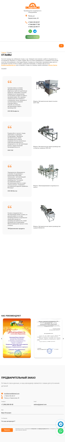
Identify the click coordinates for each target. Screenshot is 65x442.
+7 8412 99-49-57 (9, 396)
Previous (1, 338)
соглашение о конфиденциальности (39, 428)
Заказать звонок (32, 37)
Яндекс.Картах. (53, 65)
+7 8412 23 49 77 (34, 27)
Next (63, 338)
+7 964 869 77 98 (34, 24)
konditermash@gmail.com (8, 65)
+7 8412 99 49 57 (34, 22)
